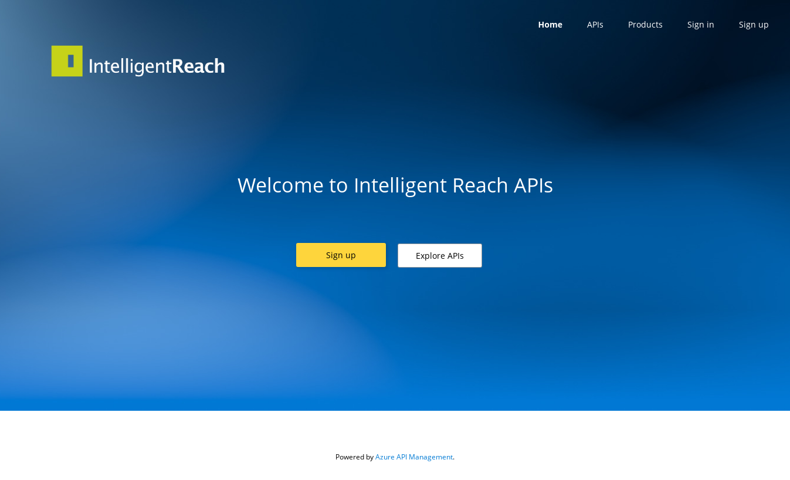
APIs (595, 24)
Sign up (754, 24)
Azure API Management (414, 457)
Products (645, 24)
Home (550, 24)
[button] (341, 255)
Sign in (700, 24)
